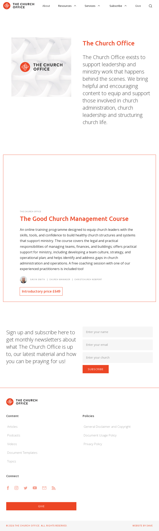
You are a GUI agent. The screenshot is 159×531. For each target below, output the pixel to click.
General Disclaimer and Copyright (107, 426)
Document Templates (22, 452)
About (46, 6)
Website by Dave (142, 526)
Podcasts (13, 435)
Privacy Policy (93, 444)
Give (138, 6)
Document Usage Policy (100, 435)
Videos (12, 444)
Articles (12, 426)
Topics (11, 461)
